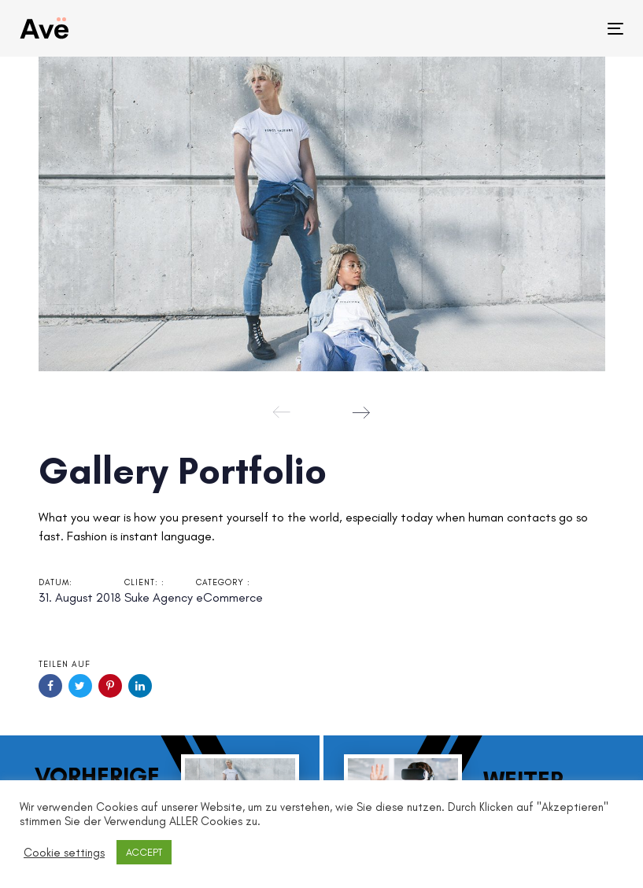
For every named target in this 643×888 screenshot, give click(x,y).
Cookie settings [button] (64, 853)
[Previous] (282, 412)
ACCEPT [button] (144, 852)
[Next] (361, 412)
